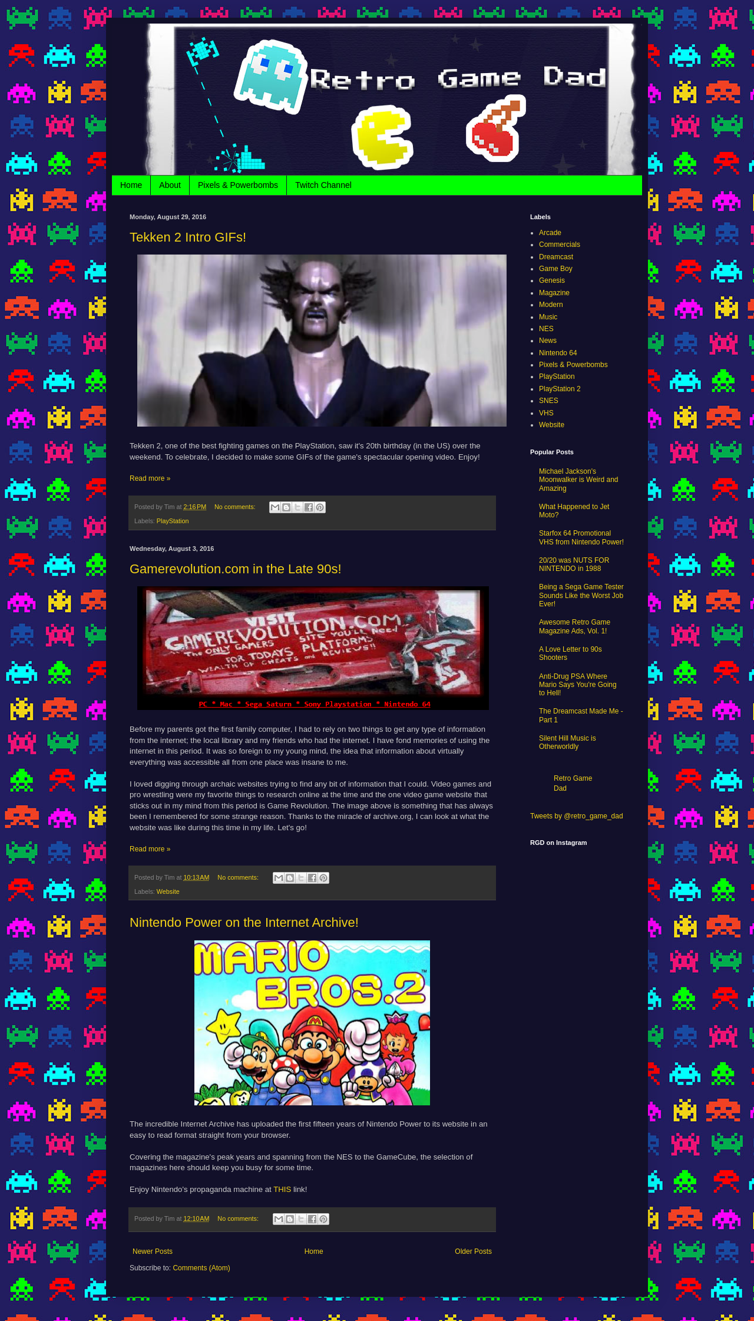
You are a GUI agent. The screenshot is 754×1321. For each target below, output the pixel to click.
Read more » (150, 478)
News (548, 340)
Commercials (559, 244)
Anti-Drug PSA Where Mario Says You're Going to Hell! (578, 685)
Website (168, 891)
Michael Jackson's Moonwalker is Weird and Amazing (579, 480)
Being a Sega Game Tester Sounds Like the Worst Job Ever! (581, 595)
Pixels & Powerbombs (238, 185)
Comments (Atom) (201, 1268)
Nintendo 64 (558, 353)
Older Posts (473, 1251)
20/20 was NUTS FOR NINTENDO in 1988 (574, 564)
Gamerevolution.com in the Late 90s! (236, 569)
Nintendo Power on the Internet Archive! (244, 922)
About (170, 185)
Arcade (550, 233)
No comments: (235, 506)
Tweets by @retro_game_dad (576, 816)
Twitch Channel (323, 185)
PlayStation (173, 520)
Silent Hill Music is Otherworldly (567, 742)
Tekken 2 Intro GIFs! (188, 237)
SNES (548, 401)
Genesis (552, 280)
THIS (282, 1189)
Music (548, 317)
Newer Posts (153, 1251)
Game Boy (556, 269)
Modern (551, 304)
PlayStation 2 (560, 389)
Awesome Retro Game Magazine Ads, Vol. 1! (574, 626)
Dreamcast (556, 257)
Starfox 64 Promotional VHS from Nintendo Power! (581, 537)
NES (546, 329)
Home (131, 185)
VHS (546, 413)
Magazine (554, 293)
